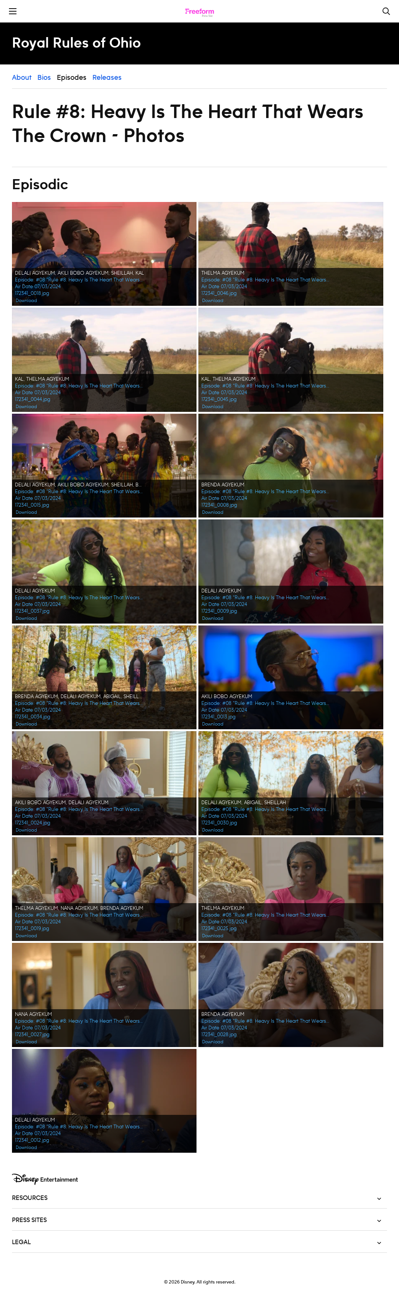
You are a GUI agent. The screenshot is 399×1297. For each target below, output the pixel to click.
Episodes (71, 78)
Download (26, 300)
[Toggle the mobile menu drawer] (12, 11)
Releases (107, 78)
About (21, 78)
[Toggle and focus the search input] (386, 11)
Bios (44, 78)
